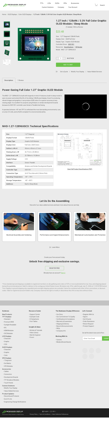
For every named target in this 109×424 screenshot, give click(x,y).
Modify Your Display (77, 71)
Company (61, 7)
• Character (7, 338)
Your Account (72, 7)
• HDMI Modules (8, 330)
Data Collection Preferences (60, 414)
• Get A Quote (86, 319)
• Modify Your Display (10, 388)
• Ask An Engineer (35, 335)
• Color (5, 355)
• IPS (4, 328)
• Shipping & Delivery (62, 324)
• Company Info (61, 331)
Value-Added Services (94, 71)
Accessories (75, 3)
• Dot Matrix (7, 363)
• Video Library (33, 332)
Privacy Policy (34, 414)
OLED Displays (7, 347)
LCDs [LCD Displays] (49, 3)
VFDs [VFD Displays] (65, 3)
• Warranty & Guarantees (64, 321)
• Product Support (88, 326)
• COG (5, 344)
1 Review (21, 80)
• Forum (31, 337)
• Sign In (84, 317)
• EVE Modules (8, 333)
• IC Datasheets (34, 319)
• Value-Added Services (11, 391)
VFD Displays (6, 358)
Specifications (68, 47)
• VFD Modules (8, 366)
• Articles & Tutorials (35, 330)
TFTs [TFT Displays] (41, 3)
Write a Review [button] (78, 27)
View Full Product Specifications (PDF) (79, 169)
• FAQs (58, 328)
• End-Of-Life (7, 399)
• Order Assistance (88, 321)
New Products (7, 314)
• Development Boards (10, 377)
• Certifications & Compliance (65, 319)
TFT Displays (6, 317)
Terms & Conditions (44, 414)
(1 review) (69, 27)
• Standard (6, 319)
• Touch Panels (8, 383)
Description (8, 80)
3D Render (78, 47)
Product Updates (8, 394)
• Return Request (87, 324)
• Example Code (34, 317)
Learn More (56, 247)
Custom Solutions (48, 7)
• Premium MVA (8, 322)
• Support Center (34, 314)
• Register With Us (88, 314)
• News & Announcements (64, 326)
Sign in (63, 273)
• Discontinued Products (11, 396)
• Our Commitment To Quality (65, 317)
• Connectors (7, 374)
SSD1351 (71, 44)
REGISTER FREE (54, 268)
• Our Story (59, 314)
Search (102, 5)
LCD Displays (6, 336)
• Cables (6, 371)
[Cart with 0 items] (96, 5)
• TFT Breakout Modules (11, 380)
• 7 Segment (7, 360)
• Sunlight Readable (9, 325)
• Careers (59, 340)
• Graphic (6, 341)
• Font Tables (33, 321)
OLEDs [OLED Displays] (57, 3)
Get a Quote (64, 71)
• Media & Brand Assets (63, 342)
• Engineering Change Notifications (14, 402)
